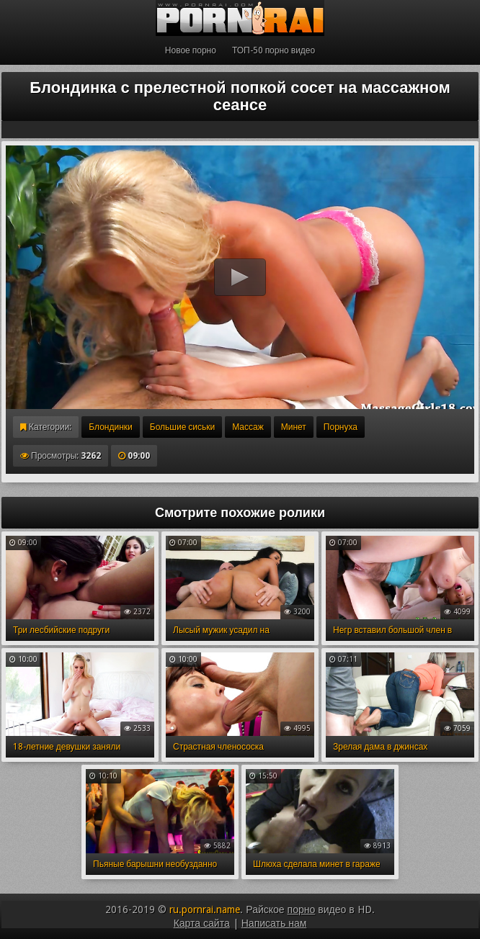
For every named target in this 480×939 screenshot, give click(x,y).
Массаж (248, 427)
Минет (293, 427)
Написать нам (274, 923)
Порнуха (340, 427)
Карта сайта (202, 923)
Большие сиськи (182, 427)
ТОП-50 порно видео (273, 50)
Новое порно (190, 50)
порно (302, 909)
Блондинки (110, 427)
